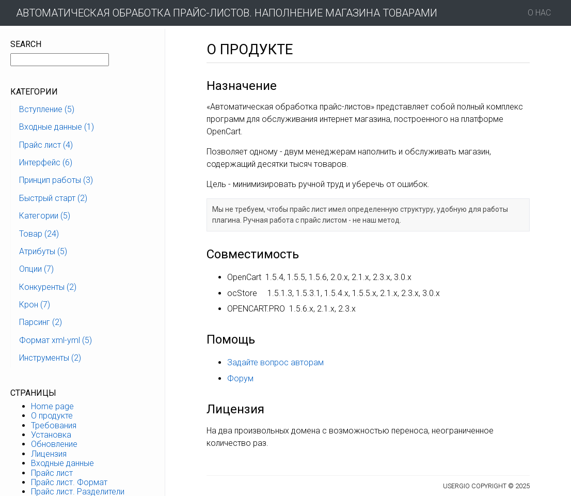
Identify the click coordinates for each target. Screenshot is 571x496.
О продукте (52, 416)
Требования (53, 425)
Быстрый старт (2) (53, 198)
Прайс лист (52, 473)
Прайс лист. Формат (69, 482)
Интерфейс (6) (45, 162)
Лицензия (49, 454)
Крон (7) (34, 304)
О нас (539, 13)
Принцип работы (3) (56, 180)
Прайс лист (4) (46, 145)
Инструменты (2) (50, 358)
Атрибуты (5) (43, 251)
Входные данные (62, 463)
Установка (51, 435)
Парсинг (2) (40, 322)
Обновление (54, 444)
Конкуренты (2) (47, 287)
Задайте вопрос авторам (275, 362)
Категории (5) (44, 216)
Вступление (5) (46, 109)
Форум (240, 378)
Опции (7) (36, 269)
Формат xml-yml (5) (55, 340)
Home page (52, 406)
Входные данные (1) (56, 127)
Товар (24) (39, 234)
